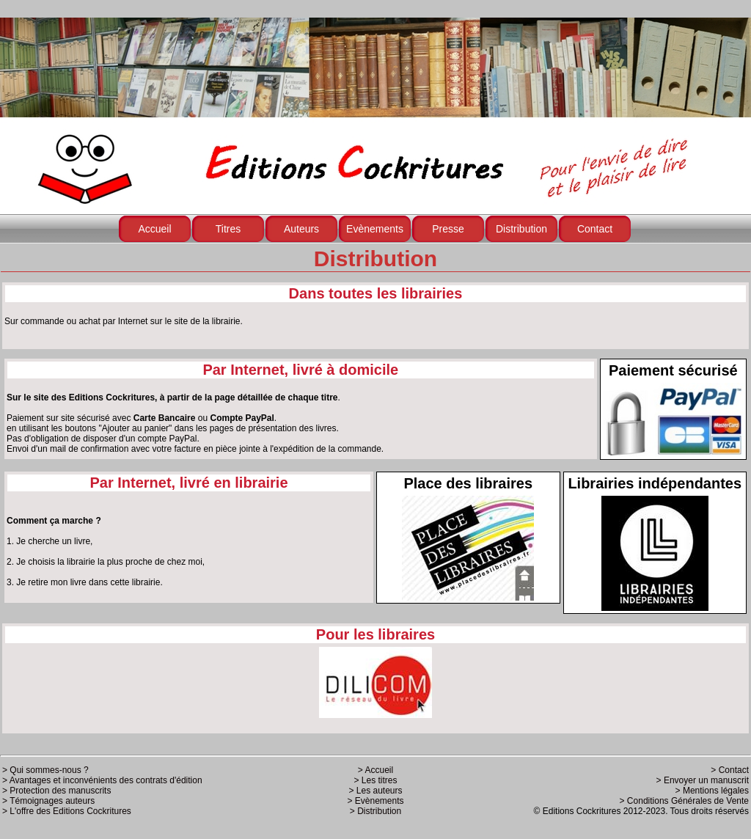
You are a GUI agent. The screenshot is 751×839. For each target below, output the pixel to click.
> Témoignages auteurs (48, 801)
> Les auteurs (375, 790)
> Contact (730, 770)
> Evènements (375, 801)
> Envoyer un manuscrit (702, 780)
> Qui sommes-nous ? (45, 770)
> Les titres (375, 780)
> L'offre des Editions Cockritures (66, 811)
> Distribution (375, 811)
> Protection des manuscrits (56, 790)
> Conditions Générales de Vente (684, 801)
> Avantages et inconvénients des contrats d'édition (102, 780)
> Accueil (375, 770)
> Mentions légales (712, 790)
